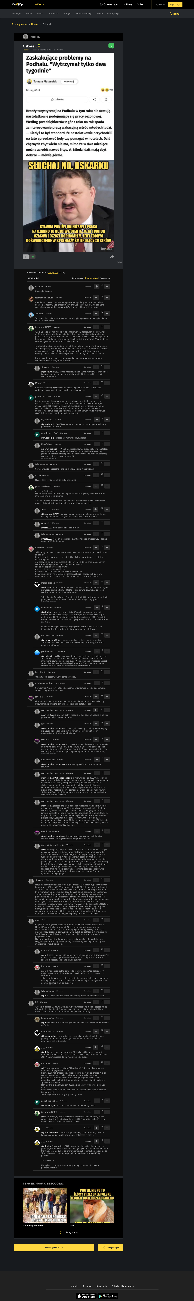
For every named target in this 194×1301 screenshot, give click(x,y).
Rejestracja (174, 4)
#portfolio (44, 50)
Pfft (37, 1002)
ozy (42, 724)
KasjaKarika (40, 672)
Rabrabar (39, 547)
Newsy (100, 13)
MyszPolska (46, 419)
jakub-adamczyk (49, 651)
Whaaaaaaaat (42, 464)
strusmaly (45, 367)
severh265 (40, 697)
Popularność (105, 278)
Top (141, 4)
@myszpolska (47, 438)
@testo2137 (46, 527)
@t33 (43, 1068)
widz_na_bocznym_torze (53, 710)
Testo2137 (45, 509)
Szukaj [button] (176, 13)
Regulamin (101, 1286)
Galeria (40, 13)
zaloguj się (53, 272)
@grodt (44, 955)
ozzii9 (38, 475)
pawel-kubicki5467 (43, 396)
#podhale (60, 50)
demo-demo (47, 607)
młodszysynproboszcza (46, 683)
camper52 (45, 523)
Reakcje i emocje (84, 13)
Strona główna (19, 24)
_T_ (42, 1047)
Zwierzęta (16, 13)
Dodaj (41, 4)
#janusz (36, 50)
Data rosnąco (77, 278)
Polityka (67, 13)
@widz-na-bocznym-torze (53, 728)
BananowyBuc (47, 1018)
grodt (37, 920)
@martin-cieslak (49, 656)
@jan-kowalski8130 (50, 372)
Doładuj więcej (69, 1232)
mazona (39, 286)
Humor (29, 13)
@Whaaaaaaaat (61, 778)
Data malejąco (91, 278)
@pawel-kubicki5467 (51, 424)
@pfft (44, 1022)
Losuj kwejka (111, 1247)
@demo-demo (48, 640)
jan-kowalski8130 (43, 327)
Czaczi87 (45, 950)
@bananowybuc (48, 1036)
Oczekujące (109, 4)
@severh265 (47, 715)
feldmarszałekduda (44, 298)
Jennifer (39, 313)
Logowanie (159, 4)
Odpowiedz (87, 286)
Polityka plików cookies (123, 1286)
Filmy (127, 4)
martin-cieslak (48, 583)
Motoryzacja (113, 13)
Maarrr (38, 383)
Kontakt (74, 1286)
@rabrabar (46, 587)
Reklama (87, 1286)
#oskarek (52, 50)
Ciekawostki (53, 13)
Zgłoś (119, 262)
